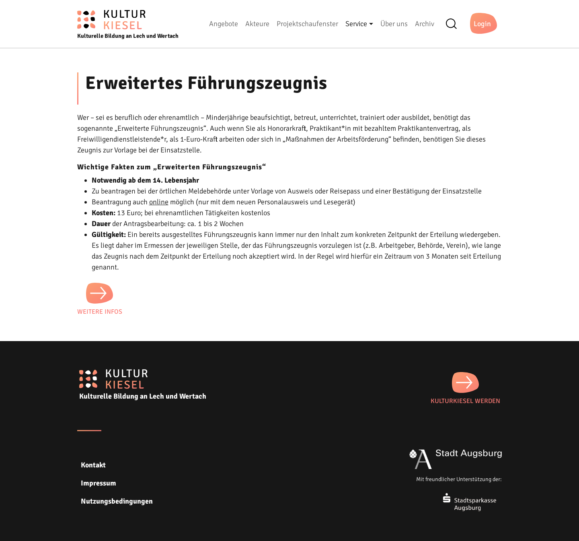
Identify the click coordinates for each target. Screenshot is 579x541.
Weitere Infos (99, 312)
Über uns (394, 23)
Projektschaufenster (307, 23)
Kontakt (93, 465)
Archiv (424, 23)
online (158, 201)
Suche (454, 24)
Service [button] (356, 23)
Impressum (98, 483)
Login (482, 23)
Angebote (223, 23)
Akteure (257, 23)
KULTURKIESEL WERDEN (465, 401)
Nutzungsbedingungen (117, 501)
